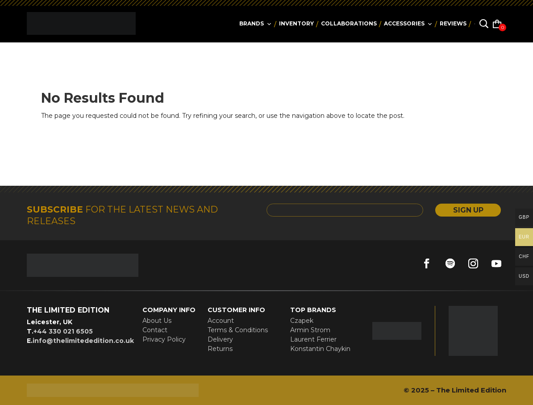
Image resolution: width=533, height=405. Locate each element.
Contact (154, 330)
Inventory (296, 23)
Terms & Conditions (238, 330)
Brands (255, 23)
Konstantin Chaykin (320, 349)
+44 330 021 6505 (63, 331)
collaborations (349, 23)
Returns (220, 349)
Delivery (220, 339)
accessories (408, 23)
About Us (156, 321)
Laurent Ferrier (313, 339)
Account (221, 321)
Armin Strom (310, 330)
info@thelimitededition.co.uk (83, 341)
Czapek (301, 321)
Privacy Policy (164, 339)
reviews (453, 23)
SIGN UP (467, 210)
